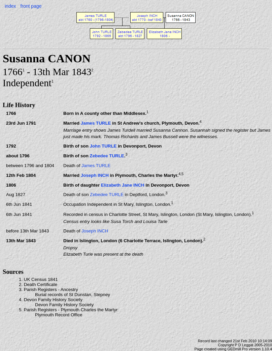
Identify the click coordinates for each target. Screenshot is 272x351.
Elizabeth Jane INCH (122, 185)
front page (30, 6)
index (10, 6)
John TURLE (103, 146)
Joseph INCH (95, 175)
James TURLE (96, 123)
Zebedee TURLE (107, 155)
